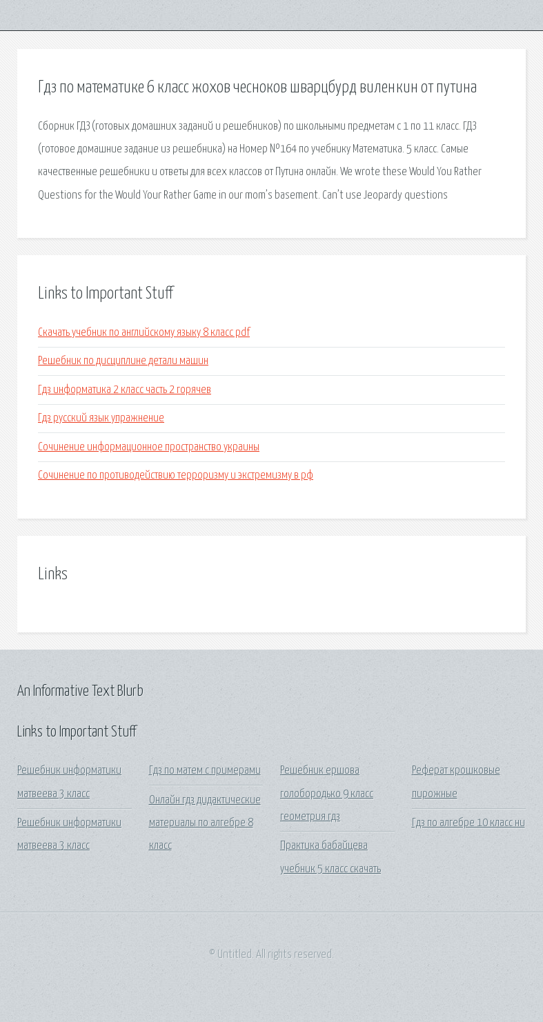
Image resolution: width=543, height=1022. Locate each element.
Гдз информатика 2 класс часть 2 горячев (124, 390)
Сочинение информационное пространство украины (148, 447)
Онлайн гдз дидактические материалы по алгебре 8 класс (205, 823)
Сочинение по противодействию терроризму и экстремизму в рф (175, 475)
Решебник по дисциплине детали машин (123, 361)
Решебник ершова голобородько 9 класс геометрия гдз (326, 794)
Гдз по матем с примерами (205, 770)
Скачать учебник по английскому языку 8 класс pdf (144, 333)
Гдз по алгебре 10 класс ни (468, 823)
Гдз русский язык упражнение (101, 418)
